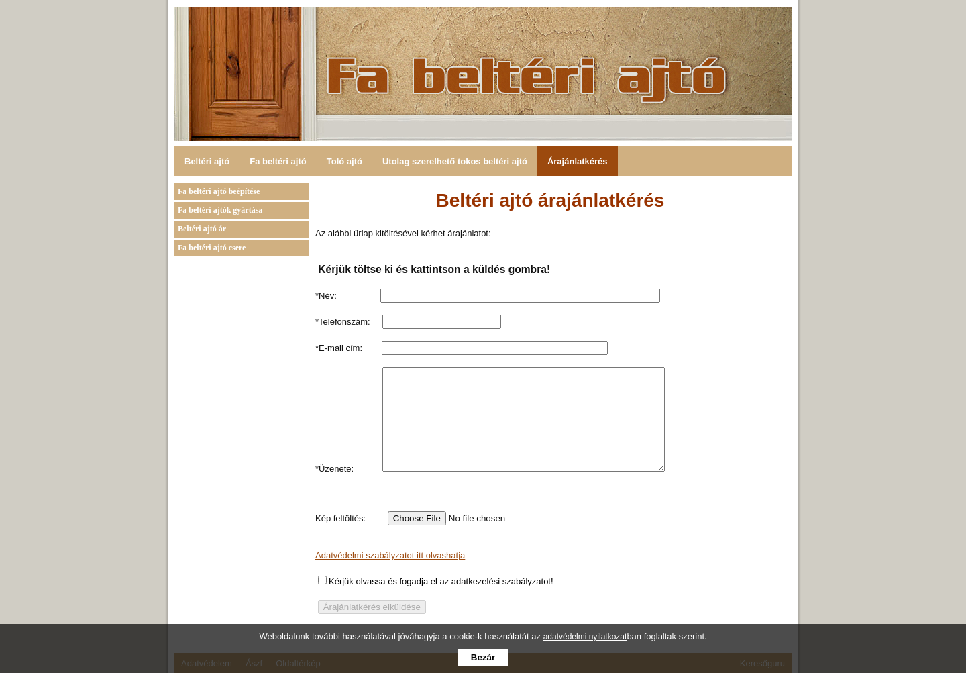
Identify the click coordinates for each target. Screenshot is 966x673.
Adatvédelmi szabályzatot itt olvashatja (390, 575)
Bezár (483, 657)
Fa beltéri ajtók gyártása (220, 210)
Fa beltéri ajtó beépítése (219, 191)
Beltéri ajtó (206, 161)
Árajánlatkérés (577, 161)
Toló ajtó (344, 161)
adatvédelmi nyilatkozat (585, 636)
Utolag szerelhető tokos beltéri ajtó (454, 161)
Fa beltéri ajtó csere (212, 247)
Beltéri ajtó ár (202, 229)
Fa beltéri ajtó (278, 161)
